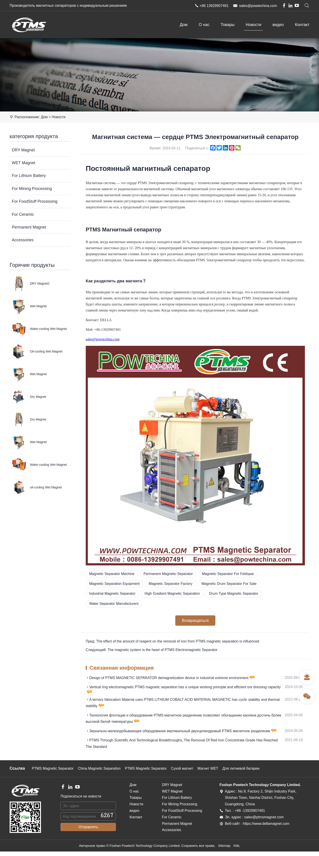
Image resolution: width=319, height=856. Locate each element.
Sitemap (224, 850)
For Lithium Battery (29, 175)
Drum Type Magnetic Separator (236, 594)
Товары (228, 24)
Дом (184, 24)
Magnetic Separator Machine (112, 574)
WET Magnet (23, 163)
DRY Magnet (23, 150)
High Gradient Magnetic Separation (173, 594)
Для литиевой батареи (244, 773)
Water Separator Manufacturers (114, 604)
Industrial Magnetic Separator (112, 594)
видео (278, 24)
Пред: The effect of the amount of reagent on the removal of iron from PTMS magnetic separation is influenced (173, 642)
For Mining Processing (32, 188)
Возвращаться (195, 621)
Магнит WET (210, 773)
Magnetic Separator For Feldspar (230, 574)
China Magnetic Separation (100, 773)
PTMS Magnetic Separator (53, 773)
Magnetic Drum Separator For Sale (231, 584)
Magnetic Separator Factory (172, 584)
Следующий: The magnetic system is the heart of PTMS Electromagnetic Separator (152, 651)
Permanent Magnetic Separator (169, 574)
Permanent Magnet (29, 227)
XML (236, 850)
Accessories (23, 240)
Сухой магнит (184, 773)
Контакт (302, 24)
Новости (253, 24)
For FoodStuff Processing (35, 201)
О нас (204, 24)
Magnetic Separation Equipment (114, 584)
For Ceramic (23, 214)
